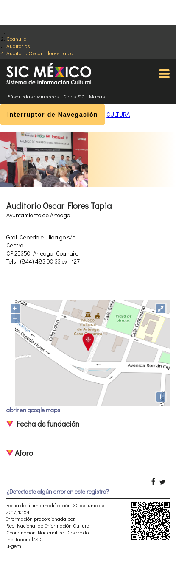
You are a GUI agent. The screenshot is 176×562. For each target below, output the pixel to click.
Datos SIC (74, 96)
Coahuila (16, 38)
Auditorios (18, 45)
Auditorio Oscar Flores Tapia (39, 52)
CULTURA (118, 114)
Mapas (97, 96)
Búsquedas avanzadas (33, 96)
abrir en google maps (33, 410)
